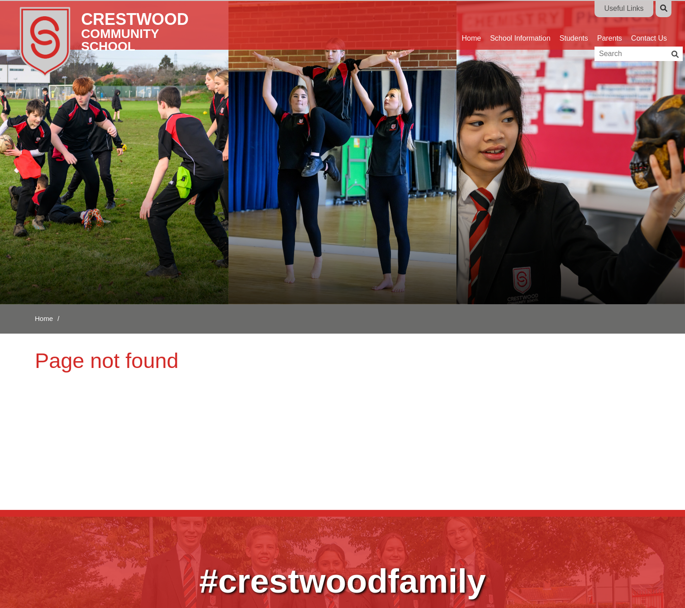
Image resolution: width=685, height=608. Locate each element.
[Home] (116, 41)
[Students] (574, 25)
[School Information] (520, 25)
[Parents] (610, 25)
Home (44, 318)
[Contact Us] (649, 25)
